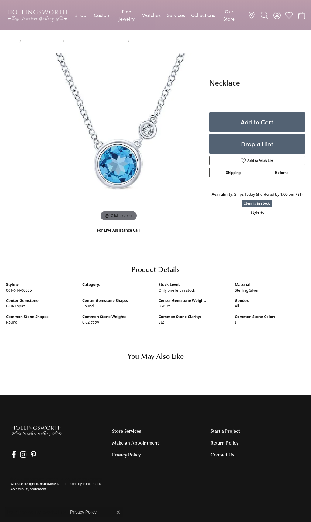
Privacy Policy (83, 512)
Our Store (229, 15)
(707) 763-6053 (118, 237)
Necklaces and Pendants (41, 41)
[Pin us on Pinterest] (30, 454)
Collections (203, 15)
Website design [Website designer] (22, 484)
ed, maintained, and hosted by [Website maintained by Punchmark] (58, 484)
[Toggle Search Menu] (264, 15)
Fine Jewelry (126, 15)
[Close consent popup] (118, 512)
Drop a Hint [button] (257, 144)
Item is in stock (257, 203)
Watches (151, 15)
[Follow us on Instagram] (21, 454)
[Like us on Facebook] (12, 454)
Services (176, 15)
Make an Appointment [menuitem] (135, 442)
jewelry (11, 41)
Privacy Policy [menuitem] (126, 455)
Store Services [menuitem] (126, 431)
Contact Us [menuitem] (222, 455)
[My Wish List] (289, 15)
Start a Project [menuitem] (225, 431)
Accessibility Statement (28, 488)
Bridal (81, 15)
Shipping (233, 172)
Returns (281, 172)
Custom (102, 15)
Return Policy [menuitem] (224, 442)
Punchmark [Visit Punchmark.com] (92, 484)
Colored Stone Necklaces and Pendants (96, 41)
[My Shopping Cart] (301, 15)
